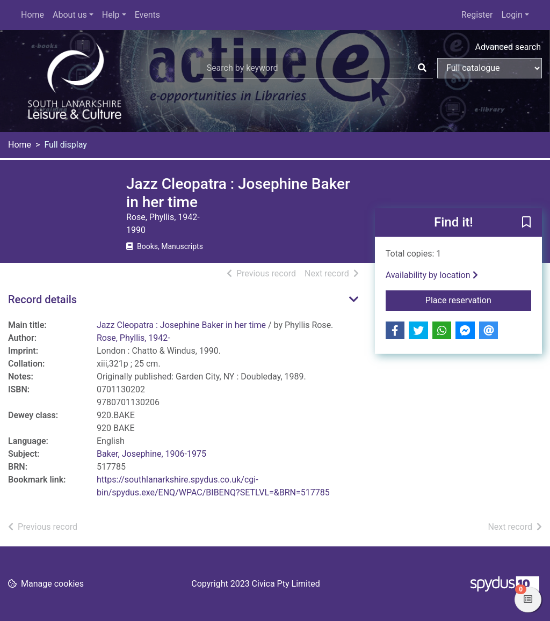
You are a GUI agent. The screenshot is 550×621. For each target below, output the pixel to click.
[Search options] (489, 68)
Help (111, 15)
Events (147, 15)
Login (511, 15)
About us (70, 15)
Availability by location (432, 275)
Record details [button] (42, 299)
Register (477, 15)
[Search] (422, 68)
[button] (526, 223)
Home (32, 15)
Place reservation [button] (478, 299)
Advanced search (508, 47)
